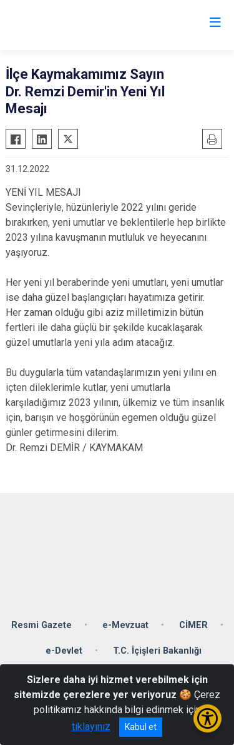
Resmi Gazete (41, 625)
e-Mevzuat (125, 625)
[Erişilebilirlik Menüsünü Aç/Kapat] (207, 718)
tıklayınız (91, 726)
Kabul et (141, 727)
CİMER (193, 625)
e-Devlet (64, 651)
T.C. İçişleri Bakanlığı (157, 651)
